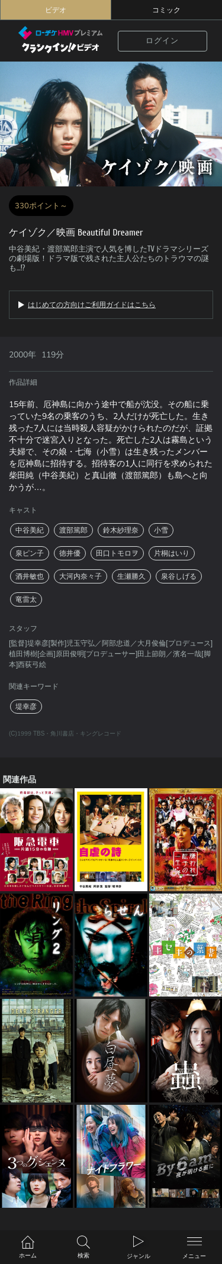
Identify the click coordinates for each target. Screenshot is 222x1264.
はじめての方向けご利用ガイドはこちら (92, 304)
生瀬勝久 (131, 576)
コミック (166, 10)
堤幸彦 (26, 706)
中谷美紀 (29, 530)
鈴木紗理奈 (121, 530)
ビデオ (55, 10)
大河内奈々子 (80, 576)
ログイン (162, 41)
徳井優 (70, 553)
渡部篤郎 (73, 530)
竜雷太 (26, 599)
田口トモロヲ (117, 553)
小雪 (161, 530)
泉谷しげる (179, 576)
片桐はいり (171, 553)
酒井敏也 (29, 576)
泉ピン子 (29, 553)
